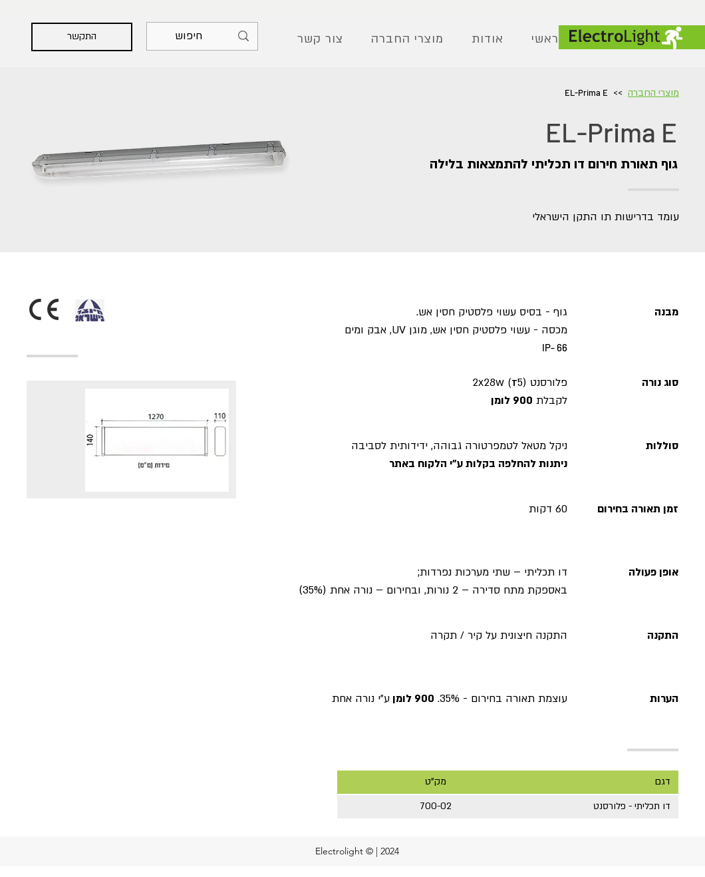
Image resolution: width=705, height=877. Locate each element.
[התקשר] (81, 37)
